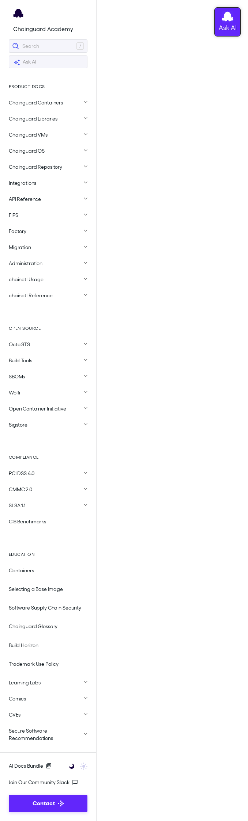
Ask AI (25, 62)
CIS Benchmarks (27, 521)
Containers (21, 570)
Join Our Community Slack (43, 782)
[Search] (48, 46)
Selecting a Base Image (36, 589)
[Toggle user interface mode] (76, 765)
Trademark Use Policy (34, 664)
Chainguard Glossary (33, 626)
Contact (48, 803)
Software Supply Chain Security (45, 608)
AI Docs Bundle (30, 766)
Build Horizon (23, 645)
